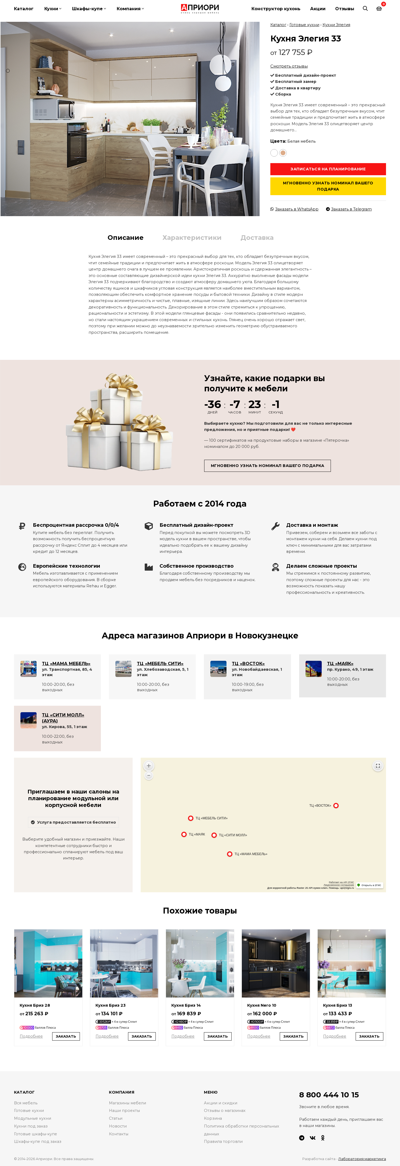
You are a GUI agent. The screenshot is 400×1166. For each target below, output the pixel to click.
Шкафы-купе (87, 8)
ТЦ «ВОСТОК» (248, 663)
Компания (129, 8)
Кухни (51, 8)
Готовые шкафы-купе (35, 1134)
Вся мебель (25, 1103)
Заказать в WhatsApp (294, 209)
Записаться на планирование (328, 169)
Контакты (118, 1134)
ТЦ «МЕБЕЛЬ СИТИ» (160, 663)
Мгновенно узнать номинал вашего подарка (328, 186)
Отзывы (344, 8)
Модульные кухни (32, 1118)
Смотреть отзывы (289, 66)
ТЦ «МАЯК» (340, 663)
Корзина (213, 1118)
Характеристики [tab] (192, 237)
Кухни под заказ (31, 1126)
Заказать (66, 1036)
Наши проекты (124, 1110)
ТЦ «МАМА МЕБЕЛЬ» (66, 663)
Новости (118, 1126)
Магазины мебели (127, 1103)
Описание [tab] (126, 237)
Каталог (24, 8)
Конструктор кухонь (276, 8)
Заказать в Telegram (349, 209)
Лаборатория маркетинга (362, 1159)
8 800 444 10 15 (329, 1094)
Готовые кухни (304, 24)
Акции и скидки (220, 1103)
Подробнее (31, 1036)
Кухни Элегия (336, 24)
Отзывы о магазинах (225, 1110)
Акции (317, 8)
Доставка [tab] (257, 237)
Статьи (115, 1118)
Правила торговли (223, 1141)
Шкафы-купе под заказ (38, 1141)
